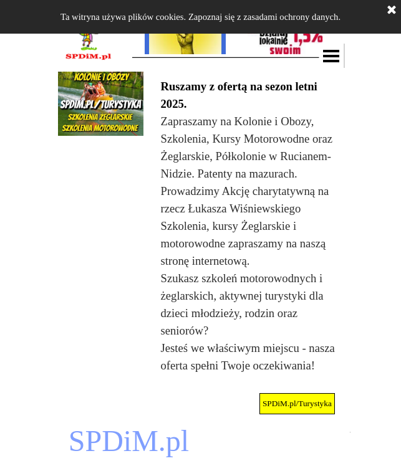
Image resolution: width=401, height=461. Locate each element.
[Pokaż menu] (332, 56)
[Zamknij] (391, 10)
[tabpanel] (249, 226)
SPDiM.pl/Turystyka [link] (297, 403)
